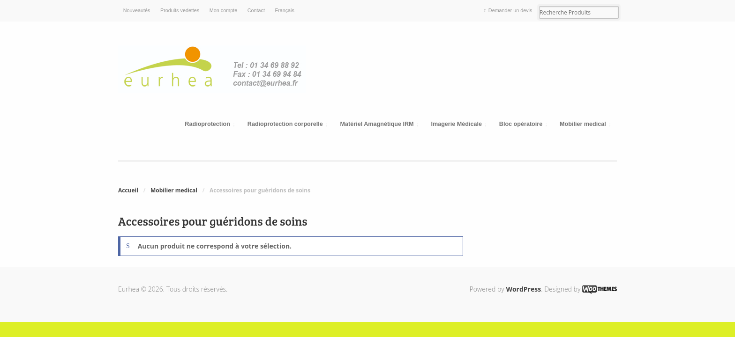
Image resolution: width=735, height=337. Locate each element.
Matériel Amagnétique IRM (377, 124)
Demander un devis (510, 10)
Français (284, 10)
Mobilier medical (583, 124)
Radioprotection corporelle (285, 124)
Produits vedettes (179, 10)
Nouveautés (136, 10)
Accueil (128, 190)
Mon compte (223, 10)
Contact (256, 10)
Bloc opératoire (520, 124)
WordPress (523, 289)
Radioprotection (207, 124)
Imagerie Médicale (456, 124)
